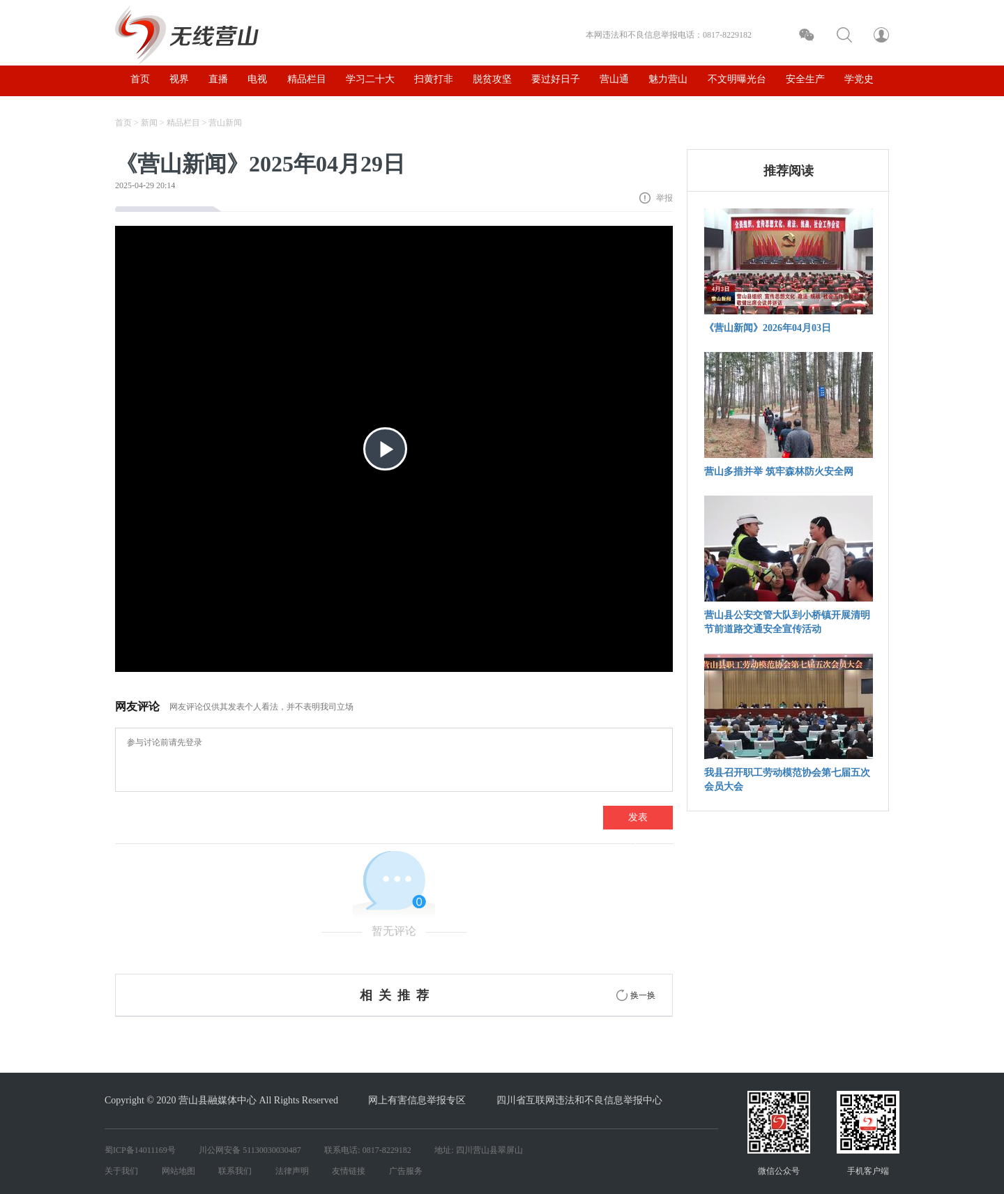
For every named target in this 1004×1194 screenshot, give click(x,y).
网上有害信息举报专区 (417, 1100)
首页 (123, 123)
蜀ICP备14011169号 (140, 1150)
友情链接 (348, 1171)
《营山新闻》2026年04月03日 (767, 328)
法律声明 (292, 1171)
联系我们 (235, 1171)
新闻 (149, 123)
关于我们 (121, 1171)
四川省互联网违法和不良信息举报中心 (579, 1100)
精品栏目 (183, 123)
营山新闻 (225, 123)
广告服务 (406, 1171)
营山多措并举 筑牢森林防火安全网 (778, 471)
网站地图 (178, 1171)
